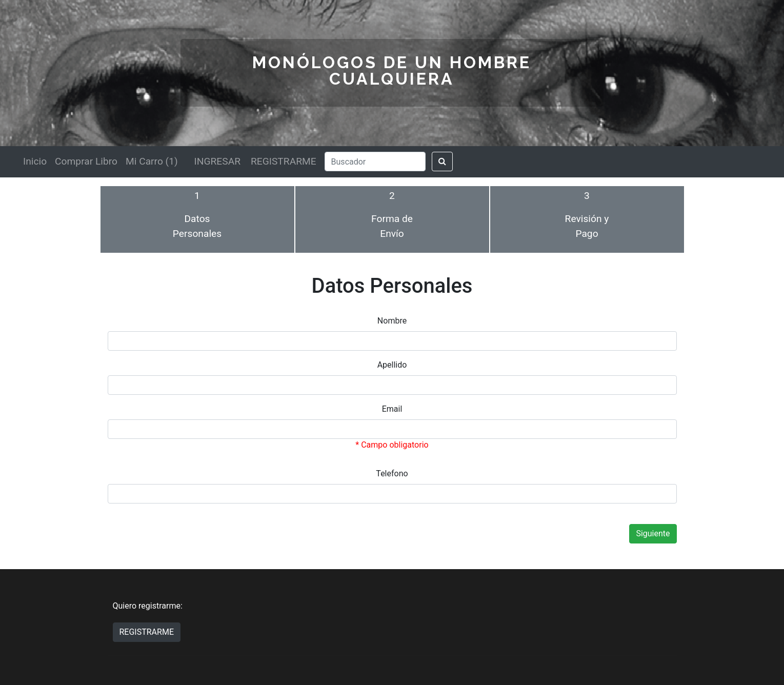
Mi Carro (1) (152, 161)
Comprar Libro (86, 161)
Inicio (35, 161)
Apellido (392, 365)
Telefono (392, 473)
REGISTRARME (283, 161)
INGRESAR (217, 161)
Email (392, 409)
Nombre (392, 321)
